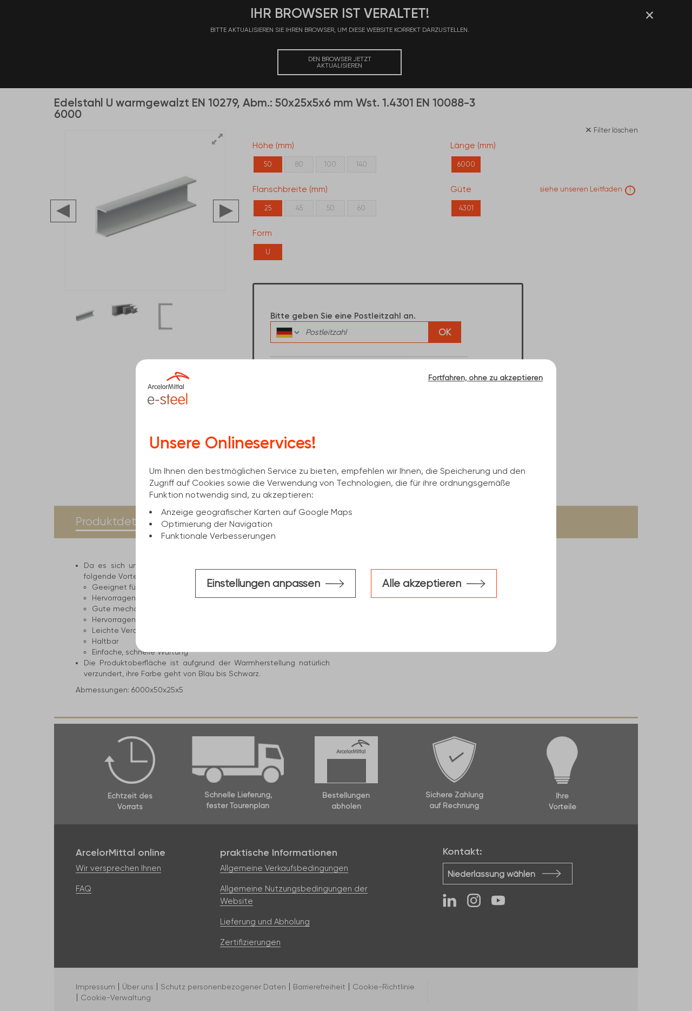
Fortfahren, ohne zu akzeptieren (485, 377)
